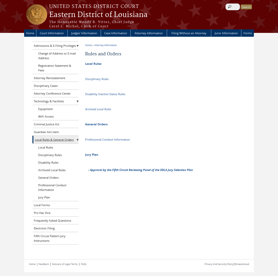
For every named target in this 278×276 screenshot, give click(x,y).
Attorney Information (149, 33)
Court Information (52, 33)
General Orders (96, 124)
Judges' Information (84, 33)
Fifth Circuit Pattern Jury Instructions (49, 238)
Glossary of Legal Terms (65, 264)
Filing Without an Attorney (188, 33)
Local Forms (42, 205)
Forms (247, 33)
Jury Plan (91, 155)
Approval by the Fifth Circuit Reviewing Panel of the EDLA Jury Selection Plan (141, 170)
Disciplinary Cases (46, 86)
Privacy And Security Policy (219, 264)
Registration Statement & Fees (54, 68)
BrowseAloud (242, 264)
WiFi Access (46, 116)
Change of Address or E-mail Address (57, 55)
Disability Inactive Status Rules (105, 94)
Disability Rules (48, 162)
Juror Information (226, 33)
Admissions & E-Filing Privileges (55, 46)
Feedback (44, 264)
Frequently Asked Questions (52, 220)
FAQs (83, 264)
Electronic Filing (44, 228)
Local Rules (93, 64)
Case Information (115, 33)
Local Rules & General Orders (54, 140)
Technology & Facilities (49, 101)
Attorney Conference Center (52, 93)
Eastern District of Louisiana (98, 14)
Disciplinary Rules (97, 79)
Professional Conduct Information (107, 139)
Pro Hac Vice (42, 213)
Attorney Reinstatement (49, 78)
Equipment (45, 109)
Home (30, 33)
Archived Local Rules (98, 109)
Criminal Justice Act (46, 124)
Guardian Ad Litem (46, 132)
